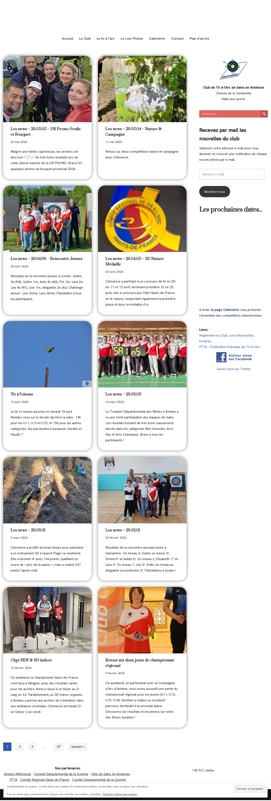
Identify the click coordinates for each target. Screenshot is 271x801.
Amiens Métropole (17, 775)
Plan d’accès (200, 38)
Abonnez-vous (214, 192)
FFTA (13, 781)
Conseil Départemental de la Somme (61, 775)
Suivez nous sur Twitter (233, 369)
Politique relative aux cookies (120, 794)
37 (59, 747)
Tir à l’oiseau (22, 394)
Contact (178, 38)
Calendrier (157, 38)
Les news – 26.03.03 (123, 394)
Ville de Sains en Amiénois (110, 775)
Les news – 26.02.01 (122, 530)
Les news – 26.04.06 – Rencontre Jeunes (46, 259)
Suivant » (77, 747)
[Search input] (231, 113)
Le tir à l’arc (105, 38)
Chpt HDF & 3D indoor (31, 661)
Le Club (84, 38)
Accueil (67, 38)
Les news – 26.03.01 (28, 530)
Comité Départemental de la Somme (99, 781)
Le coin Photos (132, 38)
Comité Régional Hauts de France (44, 781)
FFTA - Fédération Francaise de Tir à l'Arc (229, 347)
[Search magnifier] (264, 113)
